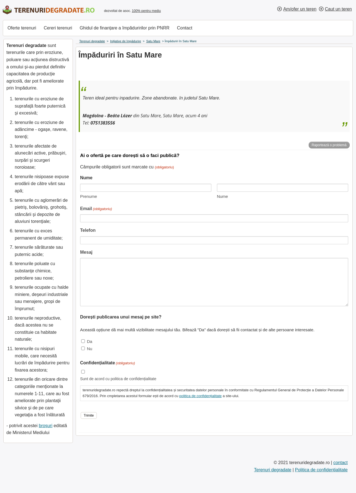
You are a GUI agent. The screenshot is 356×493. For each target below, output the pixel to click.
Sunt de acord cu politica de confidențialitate (118, 379)
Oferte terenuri (22, 28)
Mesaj (86, 252)
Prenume (88, 196)
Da (89, 341)
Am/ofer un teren (299, 9)
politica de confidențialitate (200, 396)
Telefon (88, 230)
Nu (89, 348)
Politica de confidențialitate (321, 469)
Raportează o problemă (329, 145)
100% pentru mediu (146, 11)
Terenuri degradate (272, 469)
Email (96, 209)
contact (340, 462)
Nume (222, 196)
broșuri (45, 425)
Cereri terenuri (58, 28)
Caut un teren (338, 9)
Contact (184, 28)
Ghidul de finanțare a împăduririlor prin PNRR (124, 28)
